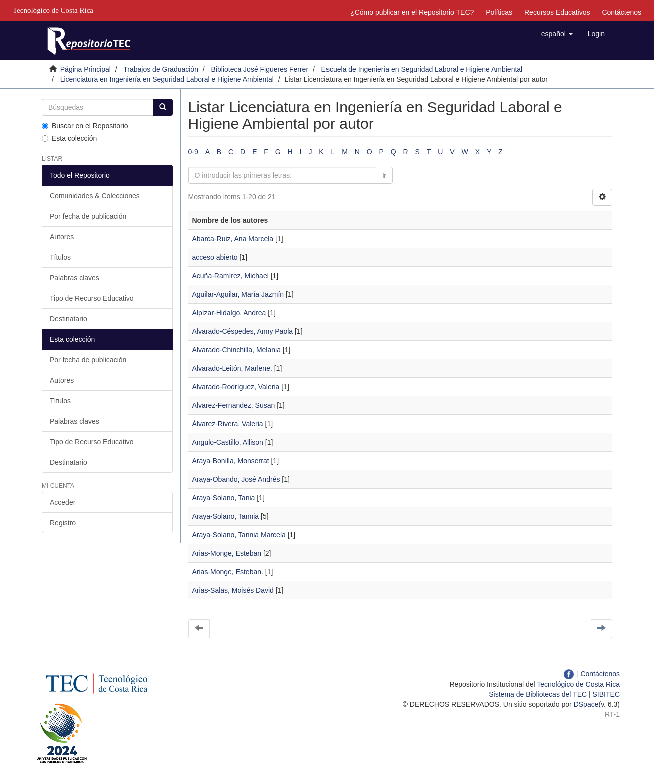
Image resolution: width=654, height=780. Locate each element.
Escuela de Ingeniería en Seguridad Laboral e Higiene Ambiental (422, 69)
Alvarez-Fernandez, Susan (233, 405)
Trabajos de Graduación (160, 69)
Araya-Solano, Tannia (225, 516)
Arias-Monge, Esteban (227, 553)
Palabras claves (74, 278)
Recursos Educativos (557, 12)
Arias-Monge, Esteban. (227, 572)
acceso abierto (215, 257)
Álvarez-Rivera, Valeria (227, 424)
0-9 (193, 152)
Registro (63, 523)
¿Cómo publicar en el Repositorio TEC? (412, 12)
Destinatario (68, 319)
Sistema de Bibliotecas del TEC (538, 694)
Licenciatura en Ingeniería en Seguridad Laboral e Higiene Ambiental (167, 79)
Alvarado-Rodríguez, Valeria (236, 387)
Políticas (499, 12)
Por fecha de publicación (88, 216)
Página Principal (85, 69)
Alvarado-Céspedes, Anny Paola (242, 331)
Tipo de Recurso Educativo (92, 298)
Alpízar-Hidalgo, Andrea (229, 313)
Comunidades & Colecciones (95, 196)
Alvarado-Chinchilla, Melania (236, 350)
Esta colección (69, 138)
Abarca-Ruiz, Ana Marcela (233, 239)
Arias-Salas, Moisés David (233, 590)
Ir (384, 175)
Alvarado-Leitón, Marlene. (232, 368)
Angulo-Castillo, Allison (227, 442)
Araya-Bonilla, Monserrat (230, 461)
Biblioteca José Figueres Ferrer (260, 69)
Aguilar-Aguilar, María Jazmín (238, 294)
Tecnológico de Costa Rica (578, 684)
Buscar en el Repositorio (85, 126)
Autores (62, 237)
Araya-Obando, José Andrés (236, 479)
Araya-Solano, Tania (223, 498)
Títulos (60, 257)
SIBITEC (606, 694)
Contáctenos (621, 12)
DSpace (586, 704)
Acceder (62, 502)
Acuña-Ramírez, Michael (230, 276)
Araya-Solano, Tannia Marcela (239, 535)
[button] (557, 33)
